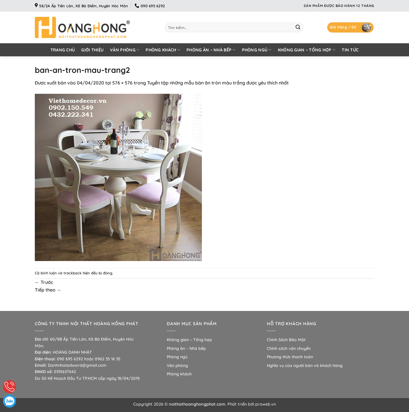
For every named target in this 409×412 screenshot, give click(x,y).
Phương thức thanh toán (290, 356)
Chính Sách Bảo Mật (286, 339)
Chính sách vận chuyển (289, 348)
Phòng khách (163, 50)
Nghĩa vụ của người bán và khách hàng (305, 365)
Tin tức (350, 50)
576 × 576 (122, 83)
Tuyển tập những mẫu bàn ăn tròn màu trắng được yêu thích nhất (218, 83)
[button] (350, 27)
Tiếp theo (48, 290)
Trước (44, 282)
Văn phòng (124, 50)
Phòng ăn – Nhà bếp (211, 50)
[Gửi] (298, 28)
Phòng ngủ (257, 50)
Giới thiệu (92, 50)
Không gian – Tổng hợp (307, 50)
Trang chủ (62, 50)
